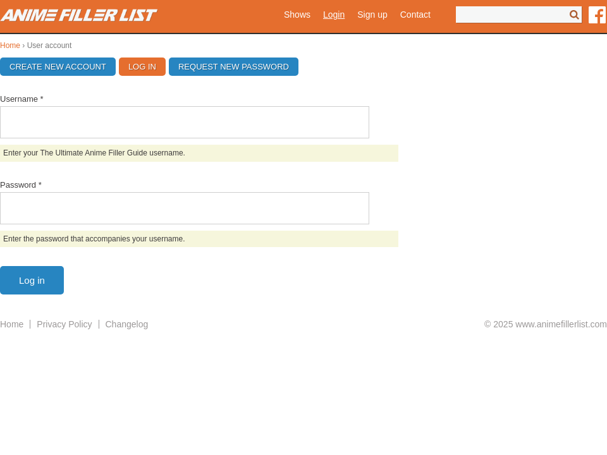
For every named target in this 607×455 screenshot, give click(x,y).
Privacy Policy (64, 324)
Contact (415, 14)
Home (10, 45)
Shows (297, 14)
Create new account (57, 66)
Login (334, 14)
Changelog (127, 324)
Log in (147, 66)
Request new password (233, 66)
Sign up (372, 14)
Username (22, 99)
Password (21, 185)
